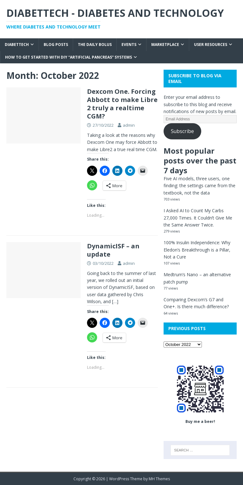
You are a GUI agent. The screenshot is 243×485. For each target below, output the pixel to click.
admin (129, 125)
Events (129, 44)
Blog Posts (56, 44)
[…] (115, 301)
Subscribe (182, 131)
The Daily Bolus (95, 44)
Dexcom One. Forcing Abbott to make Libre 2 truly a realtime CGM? (122, 103)
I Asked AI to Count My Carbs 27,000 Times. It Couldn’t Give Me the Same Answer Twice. (198, 217)
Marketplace (165, 44)
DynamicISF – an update (113, 250)
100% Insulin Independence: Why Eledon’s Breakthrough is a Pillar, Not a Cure (197, 249)
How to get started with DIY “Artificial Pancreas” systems (68, 57)
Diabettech (17, 44)
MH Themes (159, 479)
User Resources (210, 44)
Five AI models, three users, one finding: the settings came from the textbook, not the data (199, 185)
